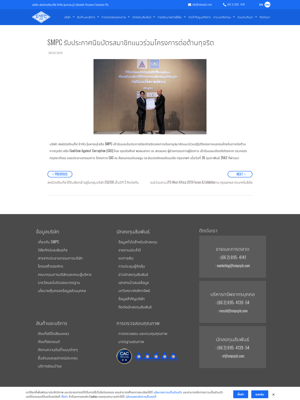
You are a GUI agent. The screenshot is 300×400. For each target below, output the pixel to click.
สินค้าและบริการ (88, 17)
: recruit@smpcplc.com (233, 310)
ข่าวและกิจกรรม (224, 17)
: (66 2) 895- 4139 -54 (232, 302)
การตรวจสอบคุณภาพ (115, 17)
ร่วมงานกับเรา (247, 17)
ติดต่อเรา (265, 17)
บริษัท (69, 17)
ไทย (267, 5)
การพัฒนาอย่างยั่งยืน (172, 17)
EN (261, 5)
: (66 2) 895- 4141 (232, 257)
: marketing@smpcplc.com (232, 265)
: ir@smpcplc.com (232, 356)
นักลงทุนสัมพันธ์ (143, 17)
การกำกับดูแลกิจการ (199, 17)
